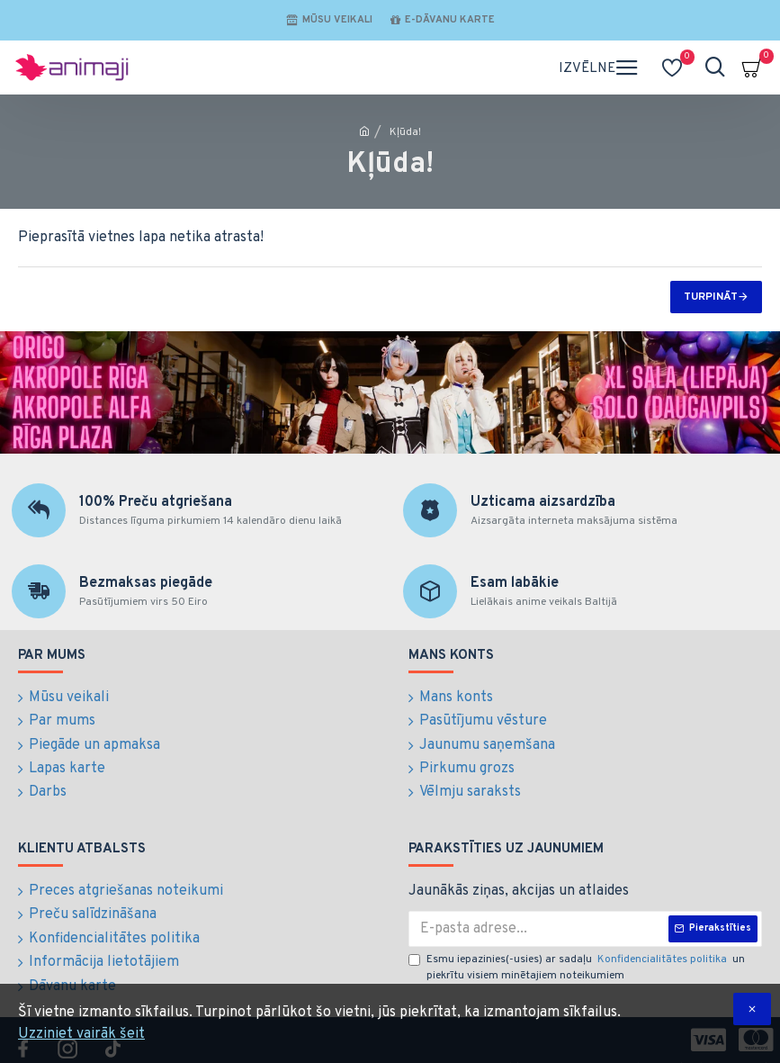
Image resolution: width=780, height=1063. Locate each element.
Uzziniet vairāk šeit (81, 1034)
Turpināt (711, 297)
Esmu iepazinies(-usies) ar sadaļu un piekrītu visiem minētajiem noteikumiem (576, 956)
